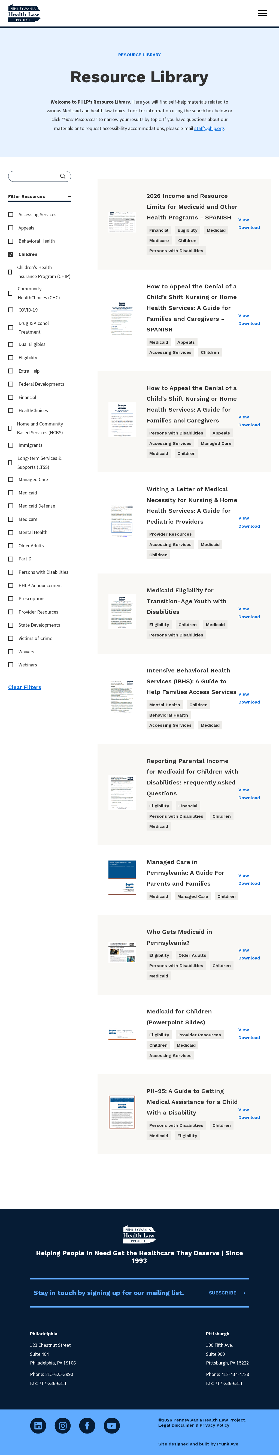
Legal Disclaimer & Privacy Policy (193, 1425)
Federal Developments (41, 384)
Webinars (28, 665)
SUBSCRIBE (222, 1293)
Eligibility (28, 357)
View (243, 219)
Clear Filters (24, 687)
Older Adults (31, 545)
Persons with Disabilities (43, 572)
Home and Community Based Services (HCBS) (40, 428)
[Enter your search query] (39, 176)
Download (249, 227)
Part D (25, 559)
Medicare (28, 519)
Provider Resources (38, 612)
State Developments (39, 625)
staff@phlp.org (209, 128)
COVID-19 (28, 310)
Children (28, 254)
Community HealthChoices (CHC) (39, 292)
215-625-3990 (59, 1374)
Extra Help (29, 371)
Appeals (26, 228)
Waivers (26, 651)
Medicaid (28, 493)
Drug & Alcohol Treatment (34, 327)
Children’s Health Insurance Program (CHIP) (44, 271)
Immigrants (31, 445)
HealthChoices (33, 410)
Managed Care (33, 479)
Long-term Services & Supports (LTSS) (39, 462)
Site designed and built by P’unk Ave (198, 1444)
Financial (27, 397)
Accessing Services (37, 214)
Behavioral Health (37, 241)
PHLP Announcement (40, 585)
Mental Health (33, 532)
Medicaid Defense (37, 506)
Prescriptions (32, 598)
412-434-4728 (235, 1374)
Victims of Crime (35, 638)
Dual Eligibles (32, 344)
